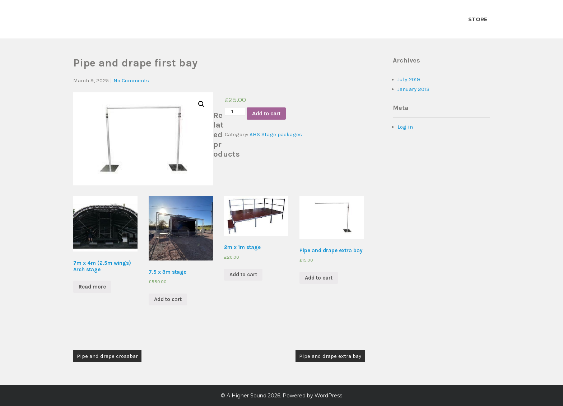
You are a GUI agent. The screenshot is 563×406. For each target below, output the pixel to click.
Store (477, 19)
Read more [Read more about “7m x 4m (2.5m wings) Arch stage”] (92, 286)
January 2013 (413, 89)
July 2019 (408, 79)
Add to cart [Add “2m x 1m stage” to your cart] (243, 274)
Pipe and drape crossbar (107, 356)
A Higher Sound (246, 395)
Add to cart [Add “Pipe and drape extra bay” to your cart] (318, 277)
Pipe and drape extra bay (330, 356)
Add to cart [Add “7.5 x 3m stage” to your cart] (168, 299)
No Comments (131, 80)
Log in (405, 127)
